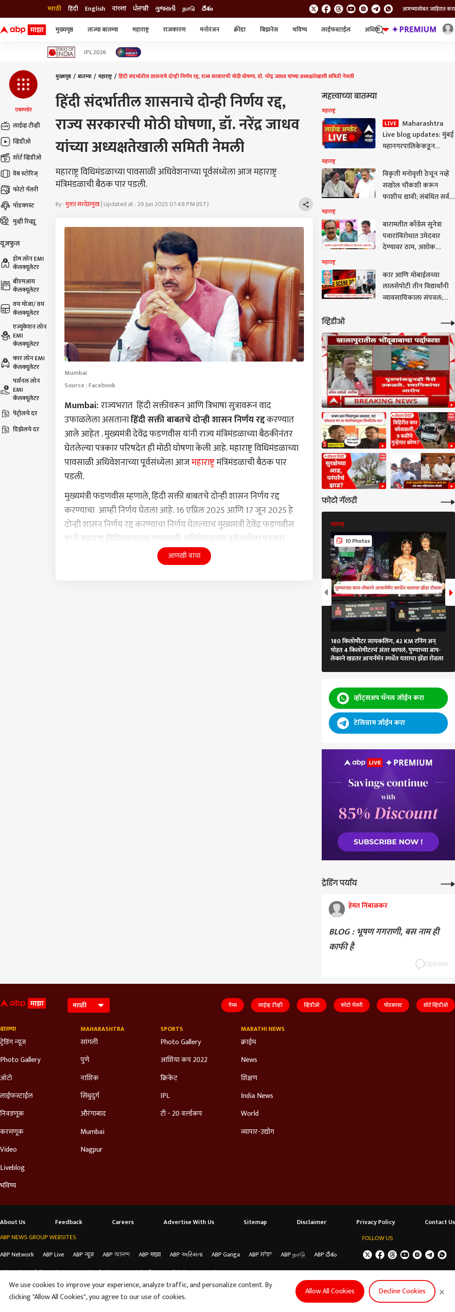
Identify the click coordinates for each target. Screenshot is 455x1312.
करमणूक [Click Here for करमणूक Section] (12, 1132)
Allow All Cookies (330, 1291)
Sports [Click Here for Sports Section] (171, 1029)
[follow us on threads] (338, 9)
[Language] (89, 1005)
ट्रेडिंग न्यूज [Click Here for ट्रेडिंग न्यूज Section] (13, 1042)
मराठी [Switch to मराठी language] (54, 8)
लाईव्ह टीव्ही (20, 125)
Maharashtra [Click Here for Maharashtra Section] (102, 1029)
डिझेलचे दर (19, 429)
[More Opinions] (448, 883)
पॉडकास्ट (17, 205)
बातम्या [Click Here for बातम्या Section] (8, 1029)
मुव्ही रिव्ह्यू (18, 221)
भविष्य (299, 29)
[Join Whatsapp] (388, 9)
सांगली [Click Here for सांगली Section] (89, 1042)
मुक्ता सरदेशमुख (82, 204)
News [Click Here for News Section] (249, 1060)
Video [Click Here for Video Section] (8, 1150)
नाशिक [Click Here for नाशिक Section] (89, 1078)
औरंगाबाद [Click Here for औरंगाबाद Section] (93, 1114)
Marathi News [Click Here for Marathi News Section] (263, 1029)
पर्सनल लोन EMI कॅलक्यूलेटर (20, 390)
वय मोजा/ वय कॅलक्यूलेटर (22, 308)
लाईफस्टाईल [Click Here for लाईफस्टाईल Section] (16, 1096)
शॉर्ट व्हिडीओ (20, 157)
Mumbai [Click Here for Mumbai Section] (92, 1132)
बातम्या (85, 76)
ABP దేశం (325, 1254)
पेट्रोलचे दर (18, 413)
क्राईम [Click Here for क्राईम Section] (248, 1042)
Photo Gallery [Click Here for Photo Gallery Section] (20, 1060)
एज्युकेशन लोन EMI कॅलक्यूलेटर (23, 335)
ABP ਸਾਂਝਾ (260, 1254)
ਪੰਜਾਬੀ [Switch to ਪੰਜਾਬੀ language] (140, 8)
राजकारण (174, 29)
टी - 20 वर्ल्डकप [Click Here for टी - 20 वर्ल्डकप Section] (181, 1114)
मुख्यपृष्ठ (64, 29)
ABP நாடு (293, 1254)
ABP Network (17, 1254)
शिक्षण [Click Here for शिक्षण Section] (249, 1078)
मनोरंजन (210, 29)
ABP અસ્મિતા (186, 1254)
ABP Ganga (226, 1254)
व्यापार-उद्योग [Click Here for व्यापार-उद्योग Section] (257, 1132)
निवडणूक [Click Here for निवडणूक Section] (12, 1114)
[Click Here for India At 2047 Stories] (128, 52)
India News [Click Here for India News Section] (257, 1096)
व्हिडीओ (15, 141)
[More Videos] (448, 322)
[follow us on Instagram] (363, 9)
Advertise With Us (189, 1222)
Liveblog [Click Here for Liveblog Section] (12, 1168)
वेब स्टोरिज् (19, 173)
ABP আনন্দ (116, 1254)
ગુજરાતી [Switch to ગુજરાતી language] (165, 8)
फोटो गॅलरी (19, 189)
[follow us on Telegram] (376, 9)
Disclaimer (312, 1222)
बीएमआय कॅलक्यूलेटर (19, 285)
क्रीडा (240, 29)
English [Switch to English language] (95, 8)
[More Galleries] (448, 501)
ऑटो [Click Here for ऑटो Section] (6, 1078)
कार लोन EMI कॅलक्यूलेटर (22, 362)
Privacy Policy (375, 1222)
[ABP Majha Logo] (23, 29)
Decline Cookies (402, 1291)
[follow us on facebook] (326, 9)
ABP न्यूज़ (83, 1254)
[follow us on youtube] (351, 9)
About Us (12, 1222)
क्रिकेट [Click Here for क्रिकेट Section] (168, 1078)
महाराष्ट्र (140, 29)
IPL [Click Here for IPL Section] (165, 1096)
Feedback (68, 1222)
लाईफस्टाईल (336, 29)
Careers (123, 1222)
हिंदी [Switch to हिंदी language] (73, 8)
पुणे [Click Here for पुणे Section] (84, 1060)
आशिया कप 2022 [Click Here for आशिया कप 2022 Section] (184, 1060)
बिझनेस (269, 29)
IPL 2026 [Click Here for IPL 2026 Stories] (95, 52)
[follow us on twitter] (313, 9)
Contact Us (440, 1222)
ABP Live (53, 1254)
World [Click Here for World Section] (250, 1114)
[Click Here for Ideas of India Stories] (62, 52)
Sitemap (255, 1222)
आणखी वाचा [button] (184, 556)
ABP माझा (150, 1254)
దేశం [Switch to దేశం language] (207, 8)
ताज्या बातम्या (103, 29)
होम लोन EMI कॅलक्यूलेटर (22, 263)
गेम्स (232, 1005)
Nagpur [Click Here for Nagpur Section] (91, 1150)
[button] (23, 92)
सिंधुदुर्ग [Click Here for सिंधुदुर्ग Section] (89, 1096)
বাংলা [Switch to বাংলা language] (119, 8)
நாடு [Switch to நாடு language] (188, 8)
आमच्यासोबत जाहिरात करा (429, 8)
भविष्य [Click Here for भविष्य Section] (8, 1186)
